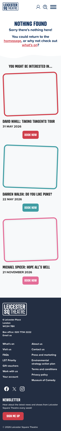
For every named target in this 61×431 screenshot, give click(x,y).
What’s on (8, 344)
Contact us (38, 349)
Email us (7, 335)
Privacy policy (40, 374)
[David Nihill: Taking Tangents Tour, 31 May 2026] (30, 100)
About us (37, 344)
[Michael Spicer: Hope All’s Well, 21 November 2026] (30, 246)
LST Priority (9, 360)
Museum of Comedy (43, 380)
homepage (12, 40)
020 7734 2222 (23, 332)
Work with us (10, 371)
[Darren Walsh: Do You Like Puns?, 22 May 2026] (30, 173)
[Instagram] (22, 388)
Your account (10, 377)
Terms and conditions (44, 369)
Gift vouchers (10, 366)
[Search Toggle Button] (45, 7)
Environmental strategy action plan (43, 361)
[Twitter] (14, 388)
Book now (30, 135)
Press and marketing (44, 355)
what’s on (29, 44)
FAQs (6, 355)
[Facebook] (6, 388)
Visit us (7, 349)
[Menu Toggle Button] (55, 7)
